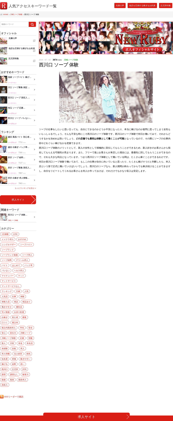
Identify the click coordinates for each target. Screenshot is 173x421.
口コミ (5, 322)
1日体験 (5, 234)
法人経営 (18, 354)
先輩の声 (120, 5)
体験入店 (6, 302)
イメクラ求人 (8, 239)
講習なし (14, 374)
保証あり (26, 302)
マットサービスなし (11, 286)
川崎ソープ (25, 333)
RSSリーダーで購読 (13, 397)
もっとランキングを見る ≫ (25, 188)
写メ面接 (6, 312)
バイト (5, 265)
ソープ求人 (27, 255)
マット (21, 276)
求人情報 (6, 354)
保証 (16, 302)
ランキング (7, 291)
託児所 (15, 369)
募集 (24, 317)
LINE (15, 234)
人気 (26, 291)
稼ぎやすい (25, 359)
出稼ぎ (5, 317)
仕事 (14, 296)
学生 (22, 328)
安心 (4, 333)
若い (22, 364)
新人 (4, 343)
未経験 (5, 348)
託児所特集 (166, 5)
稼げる (5, 364)
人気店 (5, 296)
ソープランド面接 (10, 255)
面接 (4, 380)
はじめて (16, 265)
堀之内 (15, 322)
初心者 (15, 317)
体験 (22, 296)
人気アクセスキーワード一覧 (28, 6)
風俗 (12, 380)
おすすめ (22, 239)
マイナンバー (8, 276)
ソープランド (8, 250)
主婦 (18, 291)
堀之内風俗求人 (9, 328)
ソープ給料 (7, 260)
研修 (14, 359)
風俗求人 (22, 380)
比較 (14, 348)
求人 (22, 348)
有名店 (30, 343)
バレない (6, 270)
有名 (20, 343)
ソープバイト (26, 245)
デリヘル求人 (22, 260)
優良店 (19, 307)
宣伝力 (13, 333)
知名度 (5, 359)
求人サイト (18, 199)
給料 (14, 364)
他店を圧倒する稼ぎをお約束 (142, 5)
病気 (28, 354)
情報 (30, 338)
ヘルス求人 (19, 270)
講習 (4, 374)
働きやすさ (7, 307)
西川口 (5, 369)
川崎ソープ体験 (9, 338)
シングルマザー (9, 245)
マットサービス (9, 281)
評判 (24, 369)
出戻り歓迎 (19, 312)
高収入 (5, 385)
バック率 (28, 265)
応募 (22, 338)
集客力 (25, 374)
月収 (12, 343)
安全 (30, 328)
